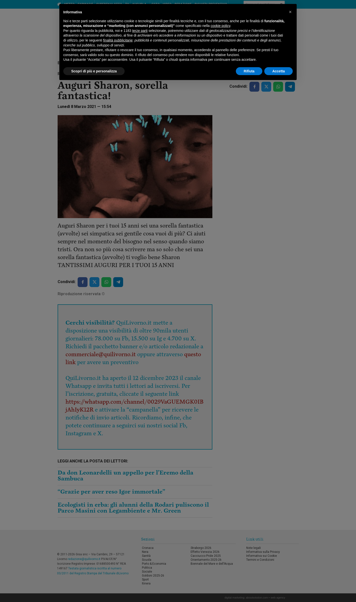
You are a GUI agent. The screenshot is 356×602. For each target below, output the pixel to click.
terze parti (140, 31)
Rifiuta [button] (249, 71)
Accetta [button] (278, 71)
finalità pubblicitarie (118, 40)
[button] (290, 12)
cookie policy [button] (220, 26)
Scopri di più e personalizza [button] (94, 71)
